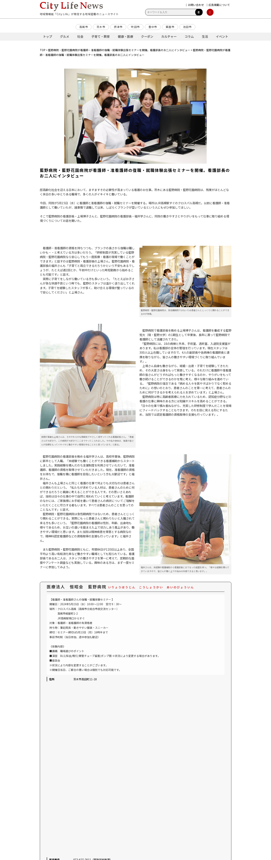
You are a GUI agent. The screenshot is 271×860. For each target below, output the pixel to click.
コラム (189, 36)
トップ (47, 36)
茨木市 (101, 27)
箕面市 (170, 27)
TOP (42, 50)
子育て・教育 (100, 36)
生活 (205, 36)
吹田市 (135, 27)
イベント (222, 36)
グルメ (64, 36)
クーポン (147, 36)
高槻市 (83, 27)
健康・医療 (125, 36)
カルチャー (169, 36)
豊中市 (152, 27)
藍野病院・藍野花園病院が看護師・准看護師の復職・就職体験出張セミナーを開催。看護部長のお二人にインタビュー (119, 50)
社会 (80, 36)
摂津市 (118, 27)
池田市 (187, 27)
